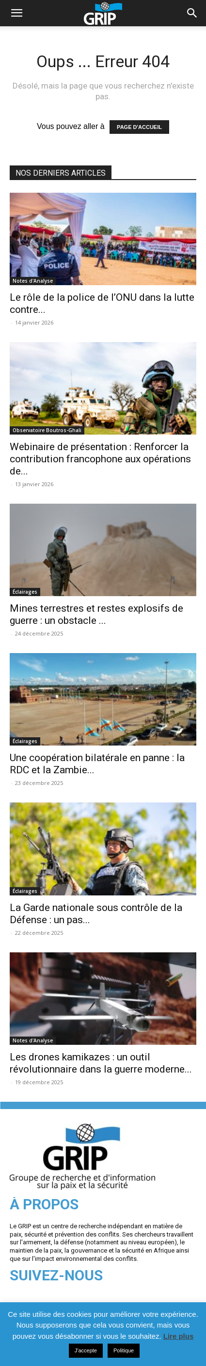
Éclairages (25, 591)
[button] (192, 13)
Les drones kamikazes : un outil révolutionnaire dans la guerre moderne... (101, 1063)
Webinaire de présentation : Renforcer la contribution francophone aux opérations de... (100, 459)
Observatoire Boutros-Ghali (47, 430)
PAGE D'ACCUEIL (139, 127)
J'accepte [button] (86, 1350)
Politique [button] (123, 1350)
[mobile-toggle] (16, 13)
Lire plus (178, 1336)
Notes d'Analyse (33, 280)
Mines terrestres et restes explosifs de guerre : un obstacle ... (96, 614)
